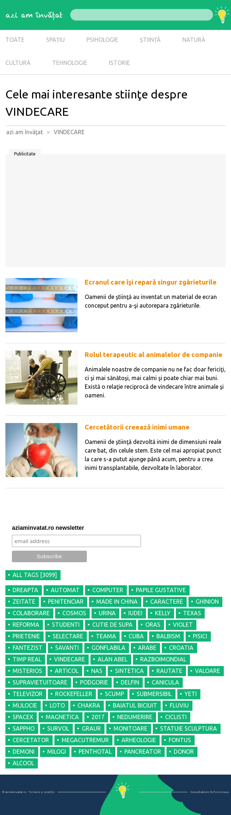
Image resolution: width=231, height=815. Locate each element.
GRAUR (91, 728)
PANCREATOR (142, 751)
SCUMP (114, 694)
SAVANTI (67, 647)
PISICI (200, 636)
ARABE (147, 647)
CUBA (136, 636)
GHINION (207, 601)
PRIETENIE (26, 636)
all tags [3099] (35, 575)
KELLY (162, 613)
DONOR (184, 751)
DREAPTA (25, 590)
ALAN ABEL (113, 659)
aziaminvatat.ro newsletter (48, 528)
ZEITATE (24, 601)
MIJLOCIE (25, 705)
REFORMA (26, 624)
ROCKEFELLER (73, 694)
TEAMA (106, 636)
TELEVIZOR (28, 694)
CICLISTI (176, 717)
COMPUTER (107, 590)
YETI (191, 694)
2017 (98, 717)
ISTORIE (119, 63)
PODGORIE (94, 682)
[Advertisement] (115, 213)
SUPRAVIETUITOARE (40, 682)
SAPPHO (24, 728)
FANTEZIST (28, 647)
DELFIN (130, 682)
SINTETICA (129, 671)
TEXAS (192, 613)
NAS (96, 671)
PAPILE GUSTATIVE (161, 590)
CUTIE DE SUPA (112, 624)
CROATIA (181, 647)
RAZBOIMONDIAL (163, 659)
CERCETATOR (31, 740)
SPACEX (23, 717)
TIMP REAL (27, 659)
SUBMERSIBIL (154, 694)
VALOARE (207, 671)
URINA (107, 613)
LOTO (57, 705)
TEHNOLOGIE (69, 63)
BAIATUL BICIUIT (135, 705)
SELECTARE (68, 636)
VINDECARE (69, 659)
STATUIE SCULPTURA (188, 728)
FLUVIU (179, 705)
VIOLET (183, 624)
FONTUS (180, 740)
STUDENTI (66, 624)
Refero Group (219, 792)
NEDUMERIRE (134, 717)
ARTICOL (67, 671)
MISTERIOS (27, 671)
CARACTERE (166, 601)
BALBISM (168, 636)
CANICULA (165, 682)
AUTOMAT (65, 590)
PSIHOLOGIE (102, 39)
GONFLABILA (108, 647)
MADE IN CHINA (117, 601)
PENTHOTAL (95, 751)
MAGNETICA (62, 717)
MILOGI (56, 751)
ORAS (152, 624)
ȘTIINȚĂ (150, 39)
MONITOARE (130, 728)
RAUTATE (169, 671)
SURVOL (58, 728)
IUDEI (135, 613)
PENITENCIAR (66, 601)
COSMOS (74, 613)
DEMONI (24, 751)
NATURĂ (193, 39)
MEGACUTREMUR (85, 740)
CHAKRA (88, 705)
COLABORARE (31, 613)
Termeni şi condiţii (41, 792)
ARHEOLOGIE (138, 740)
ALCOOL (23, 763)
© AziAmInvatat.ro (14, 792)
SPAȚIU (55, 39)
